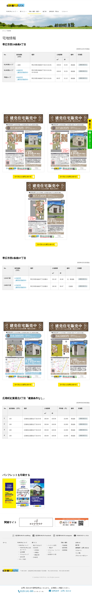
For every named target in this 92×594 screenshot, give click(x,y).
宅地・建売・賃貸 (34, 11)
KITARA (36, 550)
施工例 (44, 11)
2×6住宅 (35, 557)
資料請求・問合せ (54, 11)
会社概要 (22, 552)
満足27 (51, 547)
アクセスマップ (24, 554)
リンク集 (77, 553)
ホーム (5, 542)
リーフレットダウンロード (23, 176)
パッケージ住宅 (52, 545)
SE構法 (36, 552)
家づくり (23, 11)
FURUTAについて (12, 11)
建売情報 (64, 547)
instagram (64, 535)
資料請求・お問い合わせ (82, 547)
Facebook (43, 535)
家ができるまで (37, 545)
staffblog (22, 535)
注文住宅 (35, 547)
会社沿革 (22, 557)
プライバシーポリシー (81, 555)
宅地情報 (64, 545)
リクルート (65, 11)
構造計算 (36, 555)
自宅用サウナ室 (52, 554)
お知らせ (77, 542)
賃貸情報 (64, 550)
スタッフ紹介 (22, 559)
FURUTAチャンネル (83, 535)
